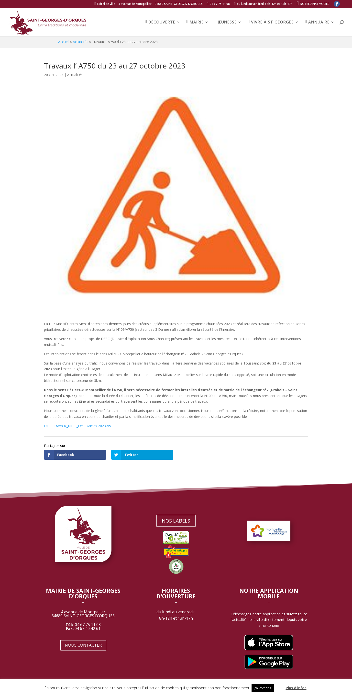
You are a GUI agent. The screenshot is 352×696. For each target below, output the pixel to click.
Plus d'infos (296, 687)
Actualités (80, 41)
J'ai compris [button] (262, 688)
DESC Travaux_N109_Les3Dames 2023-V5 (77, 425)
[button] (279, 686)
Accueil (63, 41)
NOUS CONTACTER (83, 645)
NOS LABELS (176, 520)
